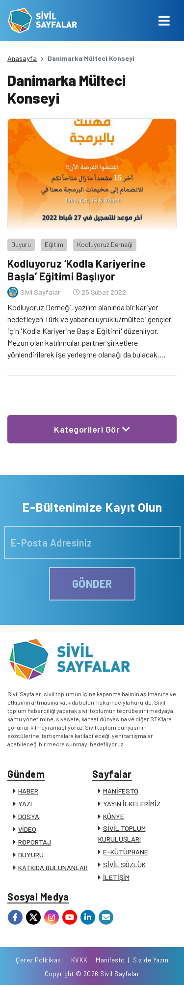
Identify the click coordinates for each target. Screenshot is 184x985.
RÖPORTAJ (34, 842)
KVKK (79, 960)
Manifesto (110, 960)
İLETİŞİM (116, 877)
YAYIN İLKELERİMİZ (131, 803)
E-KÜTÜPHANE (125, 852)
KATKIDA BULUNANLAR (53, 867)
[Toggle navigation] (164, 20)
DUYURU (31, 854)
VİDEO (27, 829)
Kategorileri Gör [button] (92, 429)
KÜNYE (113, 816)
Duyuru (21, 244)
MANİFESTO (120, 791)
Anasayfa (22, 58)
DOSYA (28, 816)
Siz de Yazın (150, 960)
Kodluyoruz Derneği (104, 244)
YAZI (25, 803)
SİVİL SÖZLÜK (124, 864)
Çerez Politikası (39, 960)
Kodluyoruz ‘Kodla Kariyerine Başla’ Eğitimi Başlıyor (76, 269)
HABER (28, 791)
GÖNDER (92, 583)
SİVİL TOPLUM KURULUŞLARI (122, 833)
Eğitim (54, 244)
